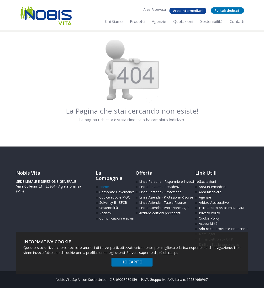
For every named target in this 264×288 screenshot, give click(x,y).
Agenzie (205, 197)
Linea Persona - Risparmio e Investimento (163, 181)
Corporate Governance (113, 192)
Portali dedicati (227, 10)
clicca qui (170, 252)
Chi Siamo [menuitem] (114, 21)
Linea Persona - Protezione (160, 192)
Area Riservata (154, 9)
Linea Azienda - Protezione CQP (163, 207)
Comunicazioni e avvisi (113, 218)
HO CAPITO (132, 262)
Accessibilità (208, 223)
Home (104, 186)
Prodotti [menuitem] (137, 21)
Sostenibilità (108, 207)
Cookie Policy (209, 218)
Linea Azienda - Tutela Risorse (162, 202)
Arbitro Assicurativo (213, 202)
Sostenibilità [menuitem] (211, 21)
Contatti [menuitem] (237, 21)
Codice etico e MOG (113, 197)
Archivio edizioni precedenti (160, 213)
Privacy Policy (209, 213)
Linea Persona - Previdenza (160, 186)
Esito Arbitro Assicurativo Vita (213, 207)
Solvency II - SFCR (113, 202)
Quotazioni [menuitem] (183, 21)
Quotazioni (207, 181)
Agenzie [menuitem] (159, 21)
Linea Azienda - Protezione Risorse (163, 197)
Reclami (105, 213)
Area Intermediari (188, 10)
